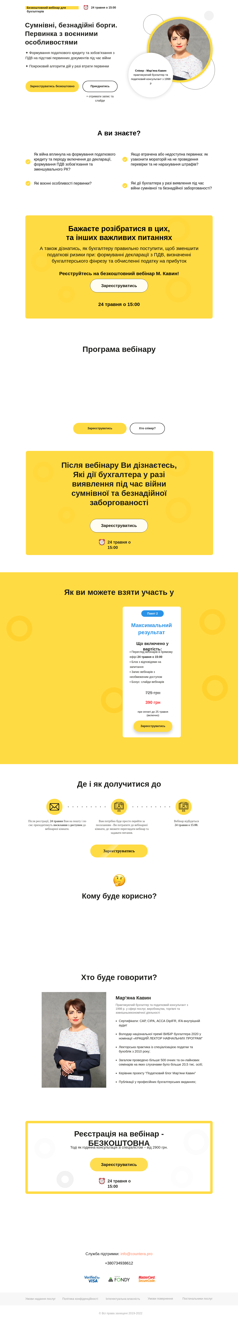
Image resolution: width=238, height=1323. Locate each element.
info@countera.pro (137, 1254)
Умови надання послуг (40, 1298)
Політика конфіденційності (80, 1298)
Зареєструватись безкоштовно (52, 86)
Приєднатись (99, 86)
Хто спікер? (147, 428)
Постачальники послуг (197, 1298)
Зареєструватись (100, 428)
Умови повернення (160, 1298)
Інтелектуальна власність (123, 1298)
